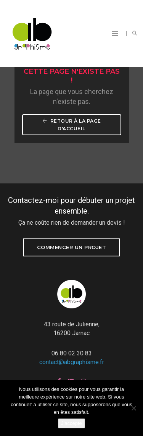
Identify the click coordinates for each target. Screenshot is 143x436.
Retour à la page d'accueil (72, 124)
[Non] (133, 408)
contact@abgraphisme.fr (71, 362)
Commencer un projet (71, 247)
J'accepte (71, 423)
